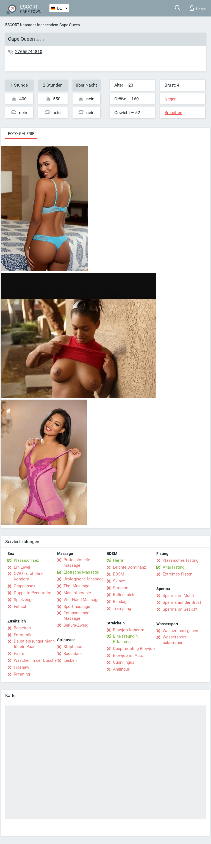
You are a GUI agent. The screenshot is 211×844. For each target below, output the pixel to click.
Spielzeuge (24, 599)
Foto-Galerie (21, 133)
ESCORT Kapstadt (20, 25)
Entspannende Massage (76, 615)
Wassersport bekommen (174, 640)
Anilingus (121, 669)
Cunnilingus (123, 662)
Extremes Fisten (177, 574)
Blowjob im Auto (128, 655)
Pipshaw (21, 667)
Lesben (70, 660)
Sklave (119, 581)
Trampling (122, 608)
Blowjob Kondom (128, 629)
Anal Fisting (173, 567)
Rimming (22, 674)
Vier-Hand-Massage (81, 599)
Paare (19, 653)
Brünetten (173, 112)
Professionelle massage (76, 562)
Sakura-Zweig (75, 625)
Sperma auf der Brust (182, 602)
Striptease (72, 646)
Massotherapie (77, 592)
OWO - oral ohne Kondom (28, 576)
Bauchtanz (72, 653)
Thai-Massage (76, 585)
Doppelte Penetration (33, 592)
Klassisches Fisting (180, 560)
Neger (170, 98)
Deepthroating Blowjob (134, 648)
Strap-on (120, 587)
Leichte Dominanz (129, 567)
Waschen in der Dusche (35, 660)
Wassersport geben (180, 630)
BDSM (118, 574)
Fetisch (20, 606)
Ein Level (22, 567)
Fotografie (23, 634)
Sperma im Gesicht (180, 609)
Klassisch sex (26, 560)
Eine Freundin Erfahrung (125, 639)
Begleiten (22, 628)
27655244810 (28, 51)
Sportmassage (76, 606)
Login (198, 8)
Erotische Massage (81, 572)
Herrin (118, 560)
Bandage (121, 601)
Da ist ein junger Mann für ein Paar (34, 644)
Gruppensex (24, 585)
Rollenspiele (124, 594)
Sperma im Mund (178, 595)
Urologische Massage (83, 579)
